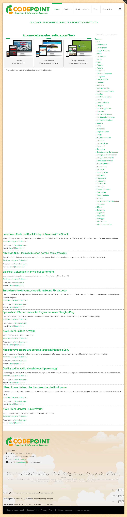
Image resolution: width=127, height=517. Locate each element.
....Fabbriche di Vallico (104, 161)
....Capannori (100, 146)
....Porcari (99, 198)
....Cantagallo (100, 56)
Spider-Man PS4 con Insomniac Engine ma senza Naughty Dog (38, 312)
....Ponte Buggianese (103, 108)
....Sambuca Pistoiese (103, 114)
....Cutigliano (100, 77)
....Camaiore (99, 140)
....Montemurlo (101, 45)
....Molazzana (100, 181)
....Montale (99, 94)
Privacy (44, 510)
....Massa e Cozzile (102, 88)
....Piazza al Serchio (103, 190)
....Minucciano (100, 178)
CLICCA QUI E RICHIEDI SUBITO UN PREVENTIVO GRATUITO (64, 22)
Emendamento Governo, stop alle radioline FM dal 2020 (34, 290)
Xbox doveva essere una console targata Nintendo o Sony (36, 349)
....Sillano (98, 207)
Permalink (19, 248)
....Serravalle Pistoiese (103, 120)
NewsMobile (19, 283)
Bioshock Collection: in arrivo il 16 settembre (28, 271)
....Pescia (98, 100)
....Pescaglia (100, 187)
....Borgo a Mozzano (103, 137)
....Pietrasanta (100, 192)
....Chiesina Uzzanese (103, 74)
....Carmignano (101, 48)
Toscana (98, 39)
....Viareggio (99, 219)
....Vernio (98, 59)
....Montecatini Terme (103, 97)
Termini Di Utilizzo (56, 510)
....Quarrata (99, 111)
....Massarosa (100, 175)
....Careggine (100, 149)
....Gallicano (99, 169)
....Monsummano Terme (104, 91)
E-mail (11, 248)
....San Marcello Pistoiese (105, 117)
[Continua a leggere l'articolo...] (15, 241)
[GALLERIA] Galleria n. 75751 (19, 331)
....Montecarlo (100, 184)
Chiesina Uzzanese (18, 456)
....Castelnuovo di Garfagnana (106, 152)
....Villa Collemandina (103, 224)
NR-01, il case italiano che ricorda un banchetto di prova (34, 387)
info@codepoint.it (21, 462)
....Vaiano (98, 53)
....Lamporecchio (101, 79)
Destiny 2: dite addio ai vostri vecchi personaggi (30, 368)
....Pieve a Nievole (102, 103)
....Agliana (99, 68)
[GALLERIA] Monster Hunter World (22, 409)
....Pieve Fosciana (102, 195)
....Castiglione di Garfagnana (106, 155)
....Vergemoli (100, 216)
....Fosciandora (101, 166)
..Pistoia (98, 62)
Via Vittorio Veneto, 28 (24, 453)
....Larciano (99, 82)
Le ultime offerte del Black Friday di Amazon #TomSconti (35, 234)
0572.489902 (20, 459)
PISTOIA (30, 456)
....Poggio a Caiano (102, 50)
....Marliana (99, 85)
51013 (8, 456)
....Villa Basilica (101, 221)
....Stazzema (100, 210)
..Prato (97, 42)
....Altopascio (100, 129)
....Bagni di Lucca (102, 132)
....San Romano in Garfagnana (107, 201)
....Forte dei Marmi (102, 163)
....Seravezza (100, 204)
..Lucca (98, 126)
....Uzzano (99, 123)
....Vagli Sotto (100, 213)
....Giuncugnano (101, 172)
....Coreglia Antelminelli (104, 158)
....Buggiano (100, 71)
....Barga (98, 135)
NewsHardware (20, 245)
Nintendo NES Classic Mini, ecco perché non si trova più (35, 253)
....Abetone (99, 65)
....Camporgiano (101, 143)
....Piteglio (99, 106)
